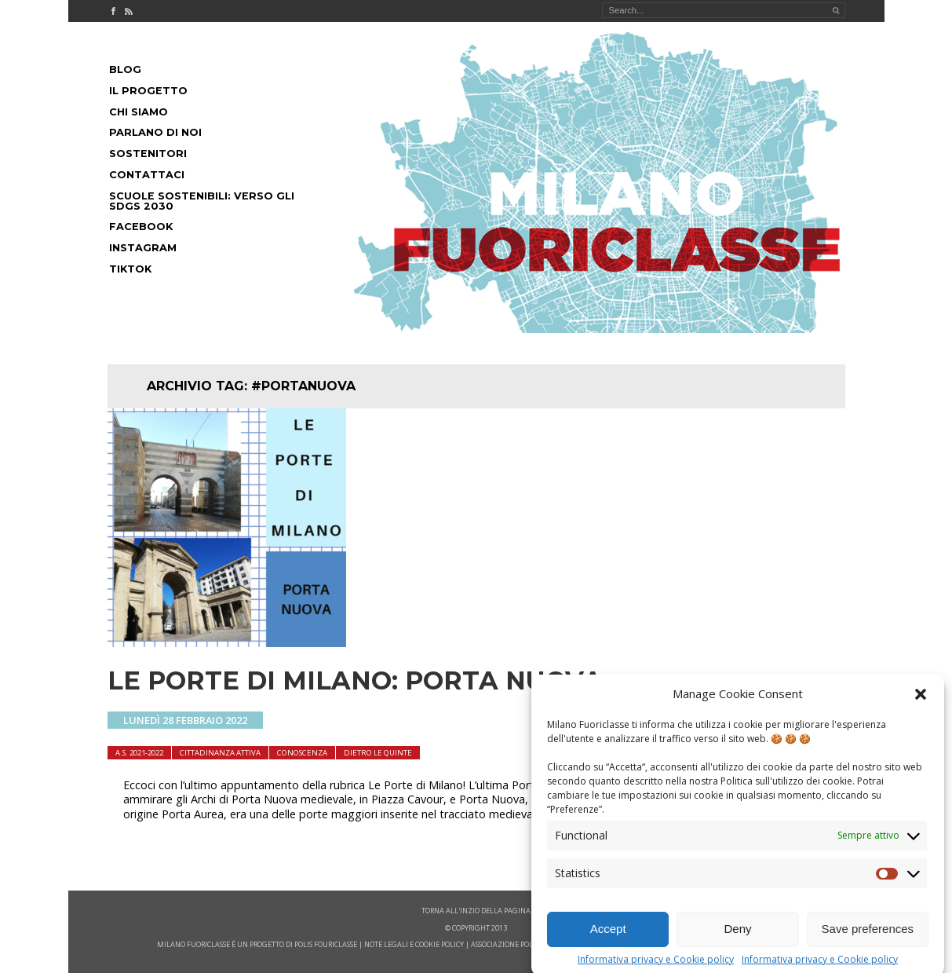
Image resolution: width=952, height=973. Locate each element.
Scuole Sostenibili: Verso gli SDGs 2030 (201, 201)
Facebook (141, 226)
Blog (125, 69)
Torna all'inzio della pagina (476, 910)
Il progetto (148, 91)
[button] (920, 703)
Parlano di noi (155, 132)
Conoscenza (302, 753)
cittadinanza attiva (220, 753)
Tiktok (130, 269)
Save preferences (868, 938)
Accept (608, 938)
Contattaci (146, 175)
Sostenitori (148, 153)
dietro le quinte (378, 753)
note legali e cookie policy (414, 944)
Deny (737, 938)
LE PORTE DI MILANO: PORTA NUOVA (355, 680)
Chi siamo (138, 112)
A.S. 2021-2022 (139, 753)
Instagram (143, 248)
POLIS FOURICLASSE (325, 944)
